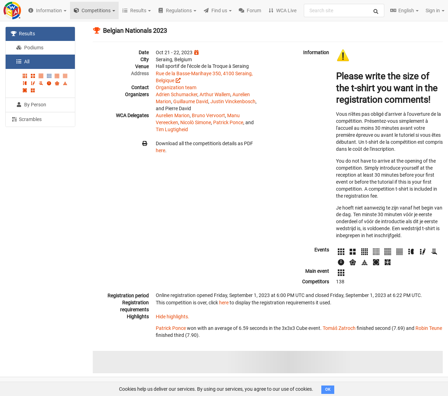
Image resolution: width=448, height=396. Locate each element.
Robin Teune (428, 328)
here (160, 150)
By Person (31, 104)
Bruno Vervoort (208, 115)
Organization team (176, 87)
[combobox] (344, 10)
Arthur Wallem (215, 94)
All (22, 61)
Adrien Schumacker (176, 94)
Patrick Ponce (228, 122)
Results (23, 33)
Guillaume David (190, 101)
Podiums (29, 47)
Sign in (435, 10)
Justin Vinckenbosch (232, 101)
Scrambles (26, 119)
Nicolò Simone (195, 122)
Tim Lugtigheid (172, 129)
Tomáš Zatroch (339, 328)
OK (327, 389)
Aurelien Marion (173, 115)
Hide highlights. (172, 316)
